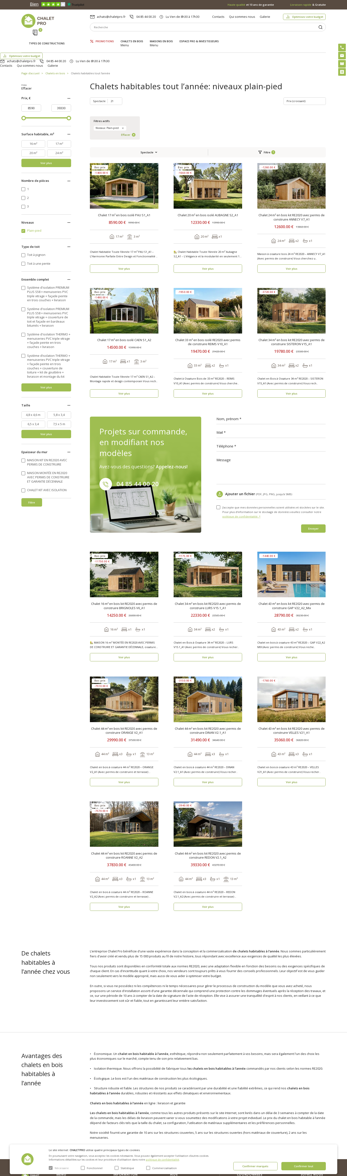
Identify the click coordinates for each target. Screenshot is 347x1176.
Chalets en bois (132, 37)
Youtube (316, 1129)
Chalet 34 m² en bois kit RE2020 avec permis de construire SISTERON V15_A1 (292, 267)
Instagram (318, 1108)
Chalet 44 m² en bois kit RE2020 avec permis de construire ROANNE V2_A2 (124, 781)
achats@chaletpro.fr (111, 16)
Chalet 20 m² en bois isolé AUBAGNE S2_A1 (208, 140)
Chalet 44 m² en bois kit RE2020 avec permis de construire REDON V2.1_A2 (208, 781)
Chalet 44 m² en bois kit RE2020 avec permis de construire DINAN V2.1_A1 (208, 656)
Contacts (218, 16)
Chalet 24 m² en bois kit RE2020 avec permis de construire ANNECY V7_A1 (292, 142)
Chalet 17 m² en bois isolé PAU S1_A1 (124, 140)
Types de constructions (47, 38)
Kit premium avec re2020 (182, 1128)
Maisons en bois (161, 37)
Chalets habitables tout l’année (90, 51)
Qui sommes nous (242, 16)
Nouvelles (120, 1115)
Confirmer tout (303, 1166)
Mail (219, 358)
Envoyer (313, 454)
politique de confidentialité (162, 1159)
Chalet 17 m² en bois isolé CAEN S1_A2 (124, 265)
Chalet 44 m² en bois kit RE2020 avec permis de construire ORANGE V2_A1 (124, 656)
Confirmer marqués (255, 1166)
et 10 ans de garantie (251, 4)
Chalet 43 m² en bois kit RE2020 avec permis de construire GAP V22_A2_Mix (292, 531)
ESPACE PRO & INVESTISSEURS (199, 37)
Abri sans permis (182, 1119)
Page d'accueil (30, 51)
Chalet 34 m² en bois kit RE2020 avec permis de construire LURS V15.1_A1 (208, 531)
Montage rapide (181, 1138)
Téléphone (224, 371)
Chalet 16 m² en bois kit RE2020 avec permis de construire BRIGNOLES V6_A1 (124, 531)
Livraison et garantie (127, 1130)
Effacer (57, 88)
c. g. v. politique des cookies (133, 1138)
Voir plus (46, 162)
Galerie (265, 16)
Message (223, 385)
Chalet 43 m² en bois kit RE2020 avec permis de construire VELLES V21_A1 (292, 656)
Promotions (105, 37)
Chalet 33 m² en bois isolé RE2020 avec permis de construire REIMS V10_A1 (207, 267)
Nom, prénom (227, 344)
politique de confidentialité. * (241, 441)
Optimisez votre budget (307, 17)
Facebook (317, 1118)
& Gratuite (308, 4)
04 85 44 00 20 (146, 16)
